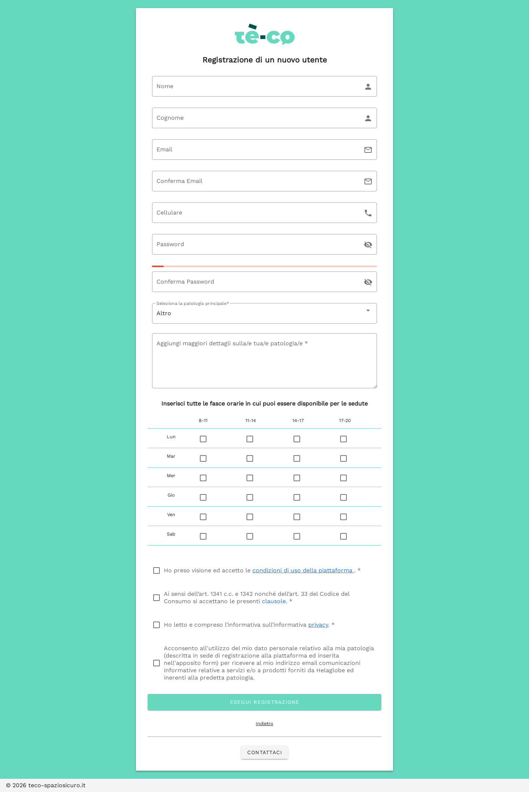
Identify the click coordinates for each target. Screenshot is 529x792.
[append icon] (368, 244)
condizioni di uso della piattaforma (303, 570)
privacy (318, 624)
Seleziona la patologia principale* (192, 303)
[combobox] (264, 313)
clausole (274, 601)
